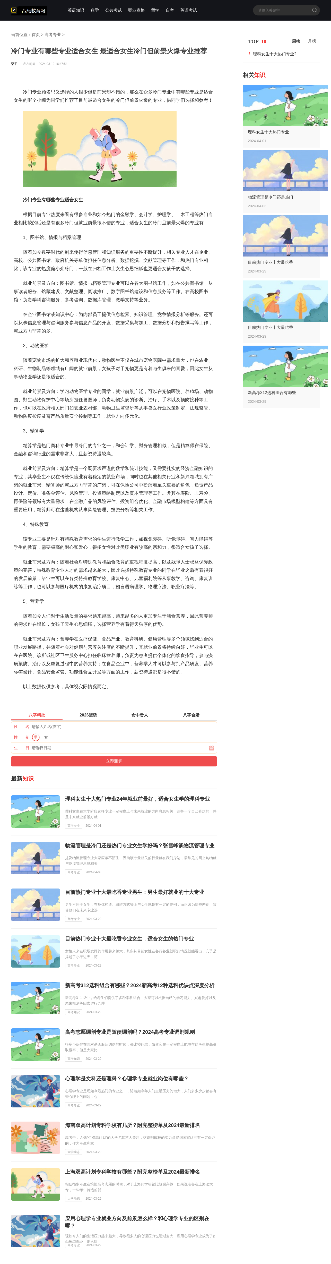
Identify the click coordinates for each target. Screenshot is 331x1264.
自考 (170, 10)
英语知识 (76, 10)
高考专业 (53, 34)
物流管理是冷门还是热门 (270, 197)
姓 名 (21, 726)
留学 (155, 10)
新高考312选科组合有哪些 (272, 392)
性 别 (21, 737)
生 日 (21, 748)
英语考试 (188, 10)
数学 (95, 10)
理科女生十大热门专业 (268, 132)
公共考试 (113, 10)
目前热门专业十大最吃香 (270, 262)
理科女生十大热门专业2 (275, 54)
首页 (36, 34)
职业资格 (136, 10)
